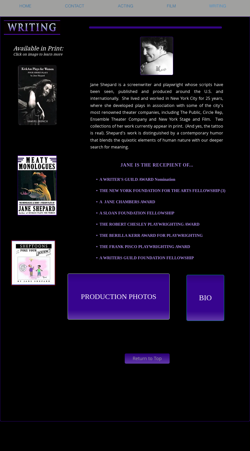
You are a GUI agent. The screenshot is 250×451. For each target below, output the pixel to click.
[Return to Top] (147, 358)
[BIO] (205, 298)
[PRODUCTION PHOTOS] (119, 297)
